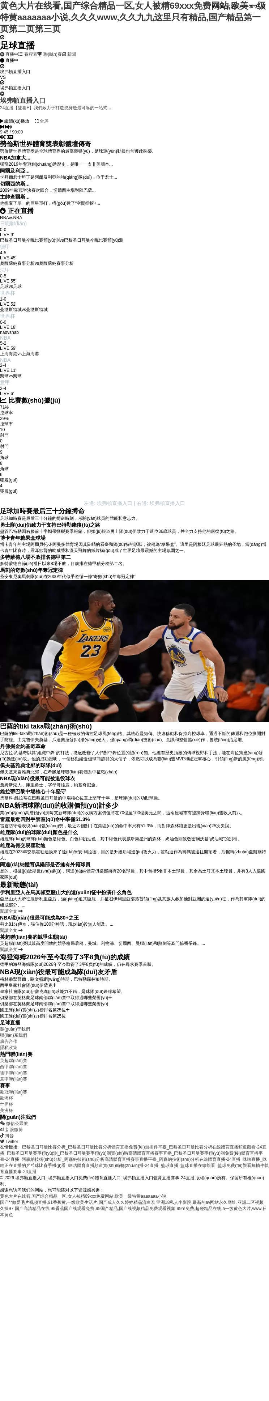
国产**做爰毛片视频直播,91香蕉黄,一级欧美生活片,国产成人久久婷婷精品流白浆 (77, 1202)
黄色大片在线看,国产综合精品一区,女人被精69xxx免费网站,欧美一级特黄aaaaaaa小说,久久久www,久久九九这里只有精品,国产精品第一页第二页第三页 (133, 17)
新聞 (69, 54)
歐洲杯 (6, 1098)
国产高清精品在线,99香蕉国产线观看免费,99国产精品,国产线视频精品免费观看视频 (95, 1208)
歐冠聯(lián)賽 (13, 1092)
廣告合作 (8, 1041)
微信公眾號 (14, 1123)
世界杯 (6, 1104)
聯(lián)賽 (49, 54)
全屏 (41, 121)
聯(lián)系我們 (13, 1035)
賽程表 (27, 54)
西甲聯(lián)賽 (13, 1066)
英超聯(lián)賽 (13, 1060)
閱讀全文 (11, 911)
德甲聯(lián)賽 (13, 1072)
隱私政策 (8, 1047)
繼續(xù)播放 (14, 121)
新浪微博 (11, 1129)
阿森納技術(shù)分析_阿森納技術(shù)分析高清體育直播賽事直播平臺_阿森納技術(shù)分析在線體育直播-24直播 (131, 1159)
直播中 (9, 54)
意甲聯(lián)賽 (13, 1079)
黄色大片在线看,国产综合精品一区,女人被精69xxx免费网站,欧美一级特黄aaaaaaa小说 (83, 1196)
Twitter (9, 1141)
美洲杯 (6, 1110)
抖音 (7, 1135)
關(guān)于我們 (15, 1029)
